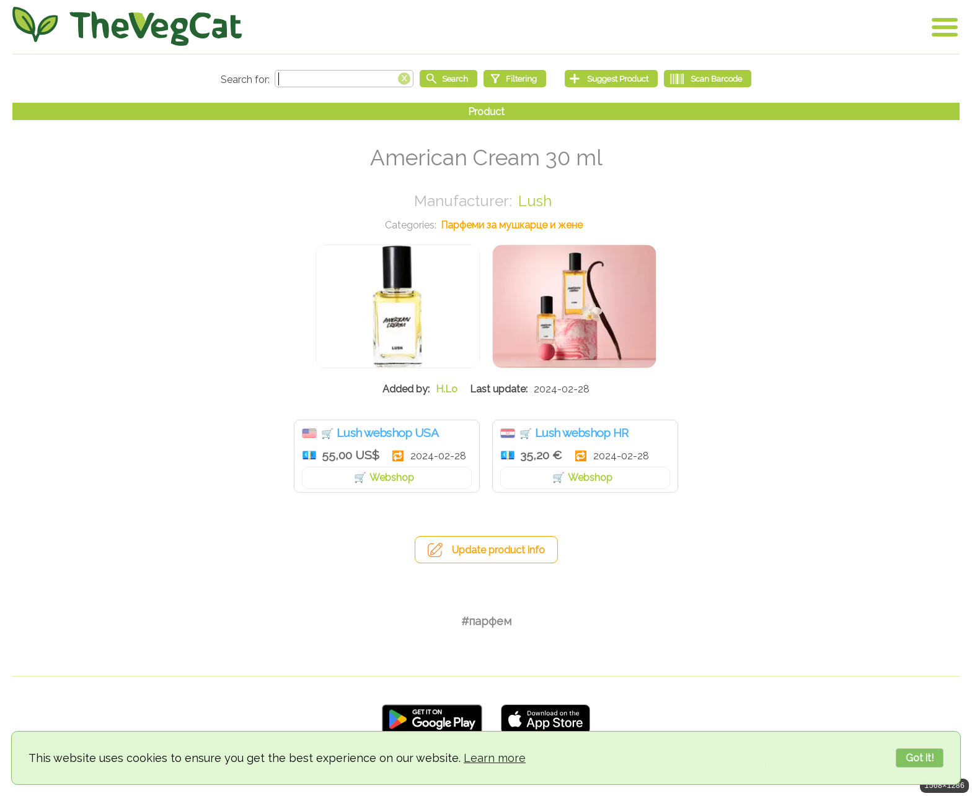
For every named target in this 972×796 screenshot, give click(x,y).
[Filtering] (515, 78)
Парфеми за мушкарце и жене (512, 225)
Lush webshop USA (387, 432)
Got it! (920, 758)
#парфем (486, 621)
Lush (535, 201)
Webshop (391, 477)
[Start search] (448, 78)
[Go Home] (127, 26)
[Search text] (344, 78)
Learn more (495, 757)
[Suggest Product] (611, 78)
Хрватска (507, 433)
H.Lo (446, 389)
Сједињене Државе (309, 433)
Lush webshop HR (582, 432)
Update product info (498, 550)
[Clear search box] (404, 77)
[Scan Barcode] (707, 78)
